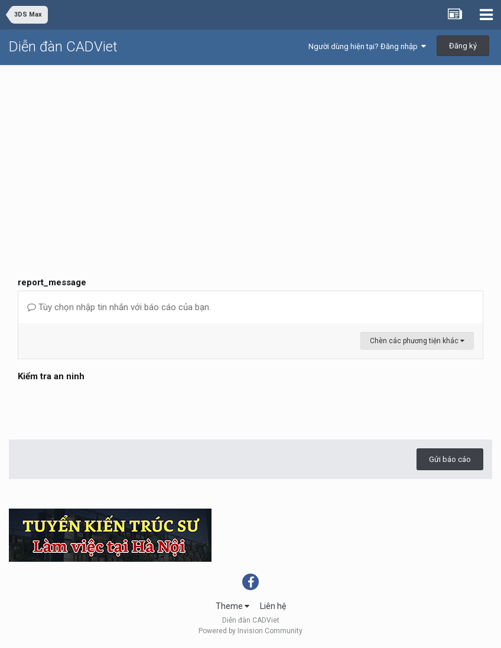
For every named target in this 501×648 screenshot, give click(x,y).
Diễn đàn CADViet (63, 46)
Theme (232, 606)
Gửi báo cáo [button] (450, 459)
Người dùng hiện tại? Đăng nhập (367, 46)
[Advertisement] (250, 154)
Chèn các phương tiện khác (417, 341)
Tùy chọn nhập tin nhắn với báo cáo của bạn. (119, 307)
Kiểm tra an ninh (51, 376)
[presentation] (107, 408)
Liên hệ (273, 606)
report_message (52, 282)
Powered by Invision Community (250, 631)
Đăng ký (463, 45)
